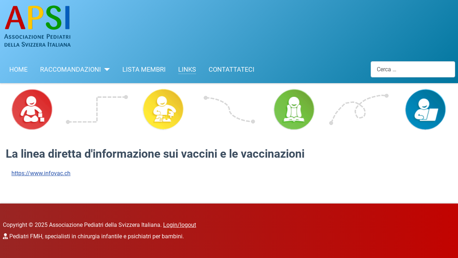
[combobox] (413, 69)
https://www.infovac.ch (40, 173)
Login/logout (179, 224)
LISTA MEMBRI (144, 69)
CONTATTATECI (231, 69)
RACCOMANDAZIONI (70, 69)
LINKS (187, 69)
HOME (18, 69)
